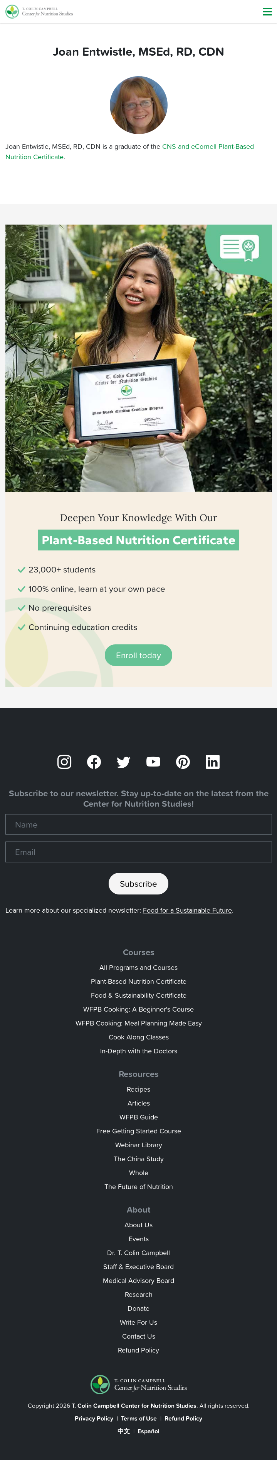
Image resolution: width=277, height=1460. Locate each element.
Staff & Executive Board (138, 1266)
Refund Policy (138, 1350)
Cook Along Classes (139, 1037)
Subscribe (138, 883)
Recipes (138, 1089)
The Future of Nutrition (138, 1186)
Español (148, 1431)
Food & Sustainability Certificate (138, 995)
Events (139, 1239)
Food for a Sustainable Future (187, 910)
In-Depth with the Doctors (138, 1051)
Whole (138, 1172)
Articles (139, 1103)
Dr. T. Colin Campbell (138, 1252)
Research (139, 1294)
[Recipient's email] (138, 852)
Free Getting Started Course (138, 1131)
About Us (138, 1225)
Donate (138, 1308)
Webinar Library (138, 1145)
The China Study (139, 1159)
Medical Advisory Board (138, 1280)
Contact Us (138, 1336)
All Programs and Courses (138, 967)
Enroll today (138, 655)
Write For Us (138, 1322)
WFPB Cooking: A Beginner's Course (138, 1009)
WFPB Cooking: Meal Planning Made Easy (139, 1023)
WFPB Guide (138, 1117)
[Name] (138, 824)
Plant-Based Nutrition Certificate (138, 981)
